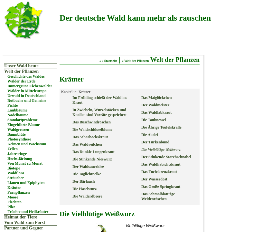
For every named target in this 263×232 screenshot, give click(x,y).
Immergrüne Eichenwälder (29, 86)
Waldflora (15, 173)
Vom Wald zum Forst (24, 222)
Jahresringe (17, 153)
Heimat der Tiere (20, 217)
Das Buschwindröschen (91, 122)
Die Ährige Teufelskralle (161, 127)
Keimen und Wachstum (26, 144)
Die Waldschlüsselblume (92, 129)
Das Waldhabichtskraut (160, 164)
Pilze (11, 207)
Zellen (12, 149)
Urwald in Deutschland (26, 95)
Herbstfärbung (19, 158)
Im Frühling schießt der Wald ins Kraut (99, 100)
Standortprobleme (22, 120)
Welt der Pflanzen (21, 71)
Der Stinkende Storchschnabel (166, 157)
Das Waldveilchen (87, 144)
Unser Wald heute (21, 65)
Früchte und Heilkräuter (27, 211)
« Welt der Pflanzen (135, 61)
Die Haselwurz (84, 189)
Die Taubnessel (153, 120)
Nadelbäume (17, 115)
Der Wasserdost (154, 179)
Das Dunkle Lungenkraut (93, 152)
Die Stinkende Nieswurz (92, 159)
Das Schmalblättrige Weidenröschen (158, 196)
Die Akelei (149, 134)
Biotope (13, 168)
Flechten (14, 202)
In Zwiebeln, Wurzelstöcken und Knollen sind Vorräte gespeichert (99, 112)
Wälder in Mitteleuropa (27, 91)
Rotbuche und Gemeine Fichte (26, 103)
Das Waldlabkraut (156, 112)
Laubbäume (17, 110)
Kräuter (14, 187)
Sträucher (15, 178)
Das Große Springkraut (160, 186)
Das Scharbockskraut (90, 137)
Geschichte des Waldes (26, 76)
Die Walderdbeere (87, 196)
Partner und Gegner (23, 228)
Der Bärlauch (83, 181)
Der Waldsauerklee (88, 166)
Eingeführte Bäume (23, 124)
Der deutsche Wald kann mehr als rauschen (135, 17)
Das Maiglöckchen (156, 97)
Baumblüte (16, 134)
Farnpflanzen (18, 192)
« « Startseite (108, 61)
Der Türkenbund (155, 142)
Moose (12, 197)
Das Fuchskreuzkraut (159, 171)
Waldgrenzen (18, 129)
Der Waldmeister (155, 105)
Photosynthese (19, 139)
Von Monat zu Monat (24, 163)
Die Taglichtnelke (86, 174)
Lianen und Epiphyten (25, 182)
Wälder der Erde (21, 81)
